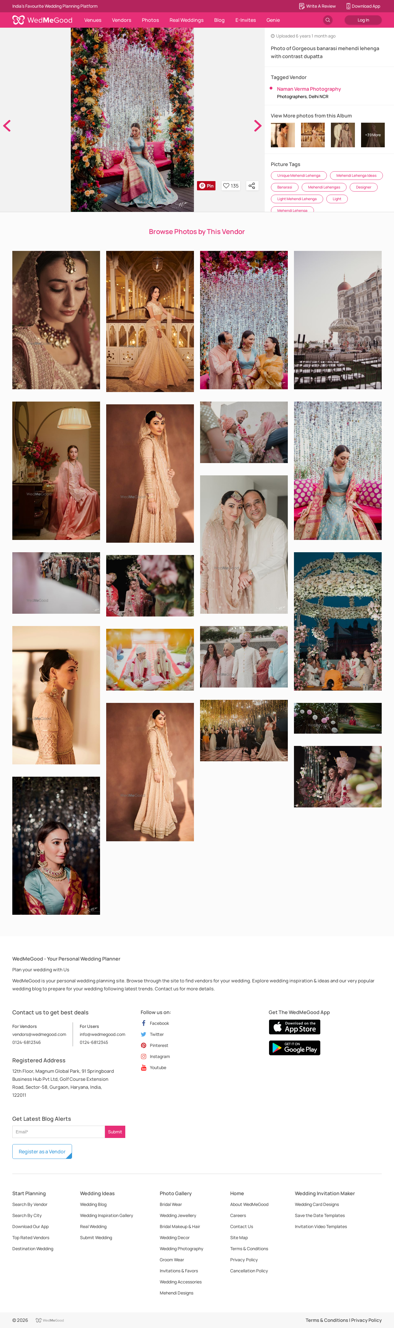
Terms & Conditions (249, 1248)
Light (337, 198)
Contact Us (241, 1226)
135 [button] (231, 185)
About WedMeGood (249, 1204)
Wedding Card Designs (317, 1204)
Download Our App (30, 1226)
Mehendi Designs (176, 1293)
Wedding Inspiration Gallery (106, 1215)
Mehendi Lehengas (324, 187)
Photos (150, 20)
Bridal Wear (171, 1204)
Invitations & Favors (179, 1271)
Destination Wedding (32, 1248)
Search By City (27, 1215)
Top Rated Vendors (30, 1237)
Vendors (121, 20)
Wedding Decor (175, 1237)
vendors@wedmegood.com (39, 1034)
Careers (238, 1215)
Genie (273, 20)
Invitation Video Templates (321, 1226)
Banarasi (284, 187)
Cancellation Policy (249, 1271)
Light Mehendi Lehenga (297, 198)
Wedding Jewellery (178, 1215)
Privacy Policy (244, 1260)
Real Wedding (93, 1226)
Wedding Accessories (181, 1282)
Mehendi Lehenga (292, 210)
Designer (363, 187)
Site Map (239, 1237)
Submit (115, 1132)
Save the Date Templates (320, 1215)
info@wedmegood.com (102, 1034)
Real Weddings (186, 20)
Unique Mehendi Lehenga (298, 175)
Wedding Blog (93, 1204)
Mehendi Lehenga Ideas (356, 175)
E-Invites (245, 20)
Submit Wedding (96, 1237)
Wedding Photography (181, 1248)
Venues (92, 20)
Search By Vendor (29, 1204)
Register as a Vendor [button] (42, 1151)
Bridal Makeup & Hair (180, 1226)
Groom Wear (172, 1260)
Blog (219, 20)
